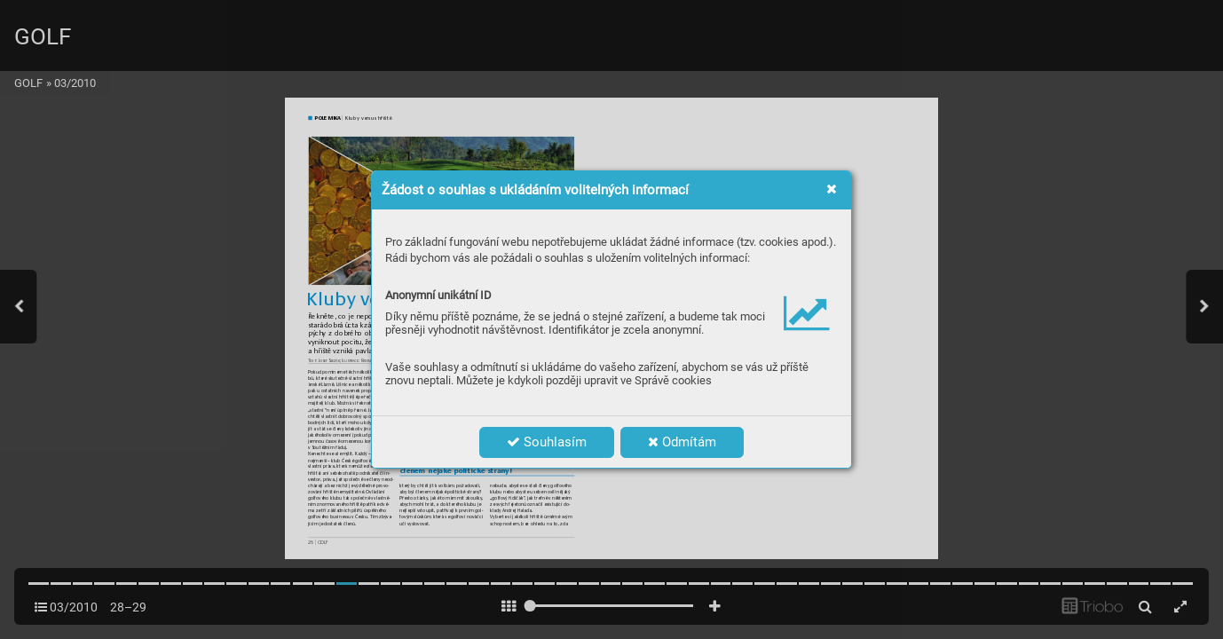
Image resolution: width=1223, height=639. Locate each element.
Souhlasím (547, 442)
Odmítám (682, 442)
